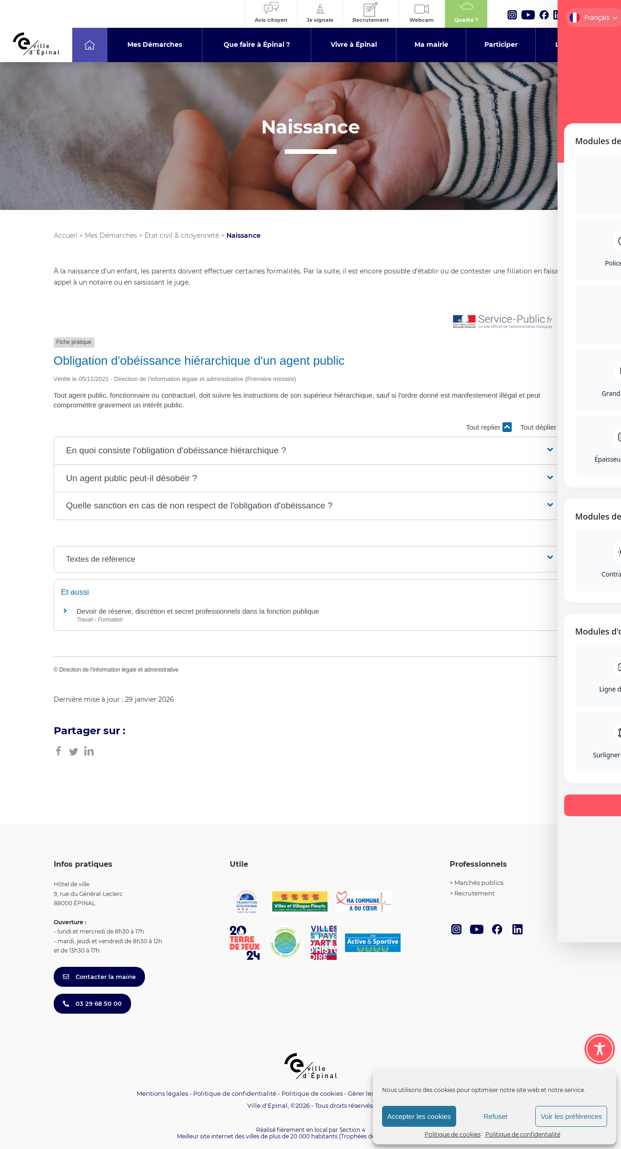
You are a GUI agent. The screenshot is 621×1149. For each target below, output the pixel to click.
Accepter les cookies (419, 1116)
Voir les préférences (571, 1116)
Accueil (65, 235)
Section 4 (352, 1129)
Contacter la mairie (99, 976)
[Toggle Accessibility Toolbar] (599, 1049)
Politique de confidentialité (522, 1134)
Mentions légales (162, 1093)
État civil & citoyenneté (181, 235)
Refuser (495, 1116)
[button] (310, 450)
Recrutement (474, 893)
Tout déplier (544, 427)
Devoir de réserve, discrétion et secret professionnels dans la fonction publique (198, 611)
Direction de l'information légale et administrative (119, 670)
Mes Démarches (111, 235)
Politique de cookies (453, 1134)
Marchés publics (478, 882)
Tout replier (488, 427)
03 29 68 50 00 (92, 1003)
